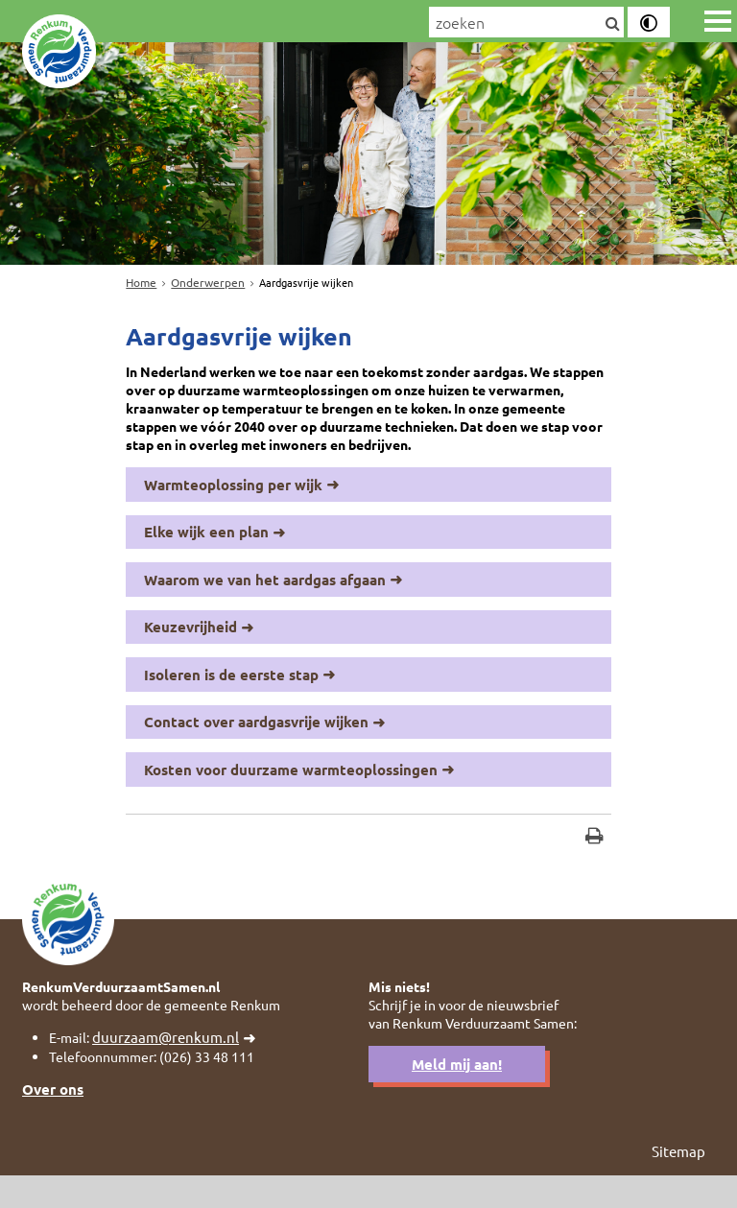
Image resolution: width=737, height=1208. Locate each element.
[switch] (649, 22)
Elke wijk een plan (206, 545)
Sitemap (678, 1183)
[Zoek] (612, 24)
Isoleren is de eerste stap (231, 689)
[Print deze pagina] (594, 857)
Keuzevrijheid (190, 641)
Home (141, 282)
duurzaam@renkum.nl (171, 1066)
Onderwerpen (208, 282)
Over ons (52, 1120)
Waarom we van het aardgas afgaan (265, 593)
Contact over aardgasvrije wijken (256, 738)
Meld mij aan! (457, 1094)
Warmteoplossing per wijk (233, 496)
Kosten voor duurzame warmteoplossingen (291, 786)
